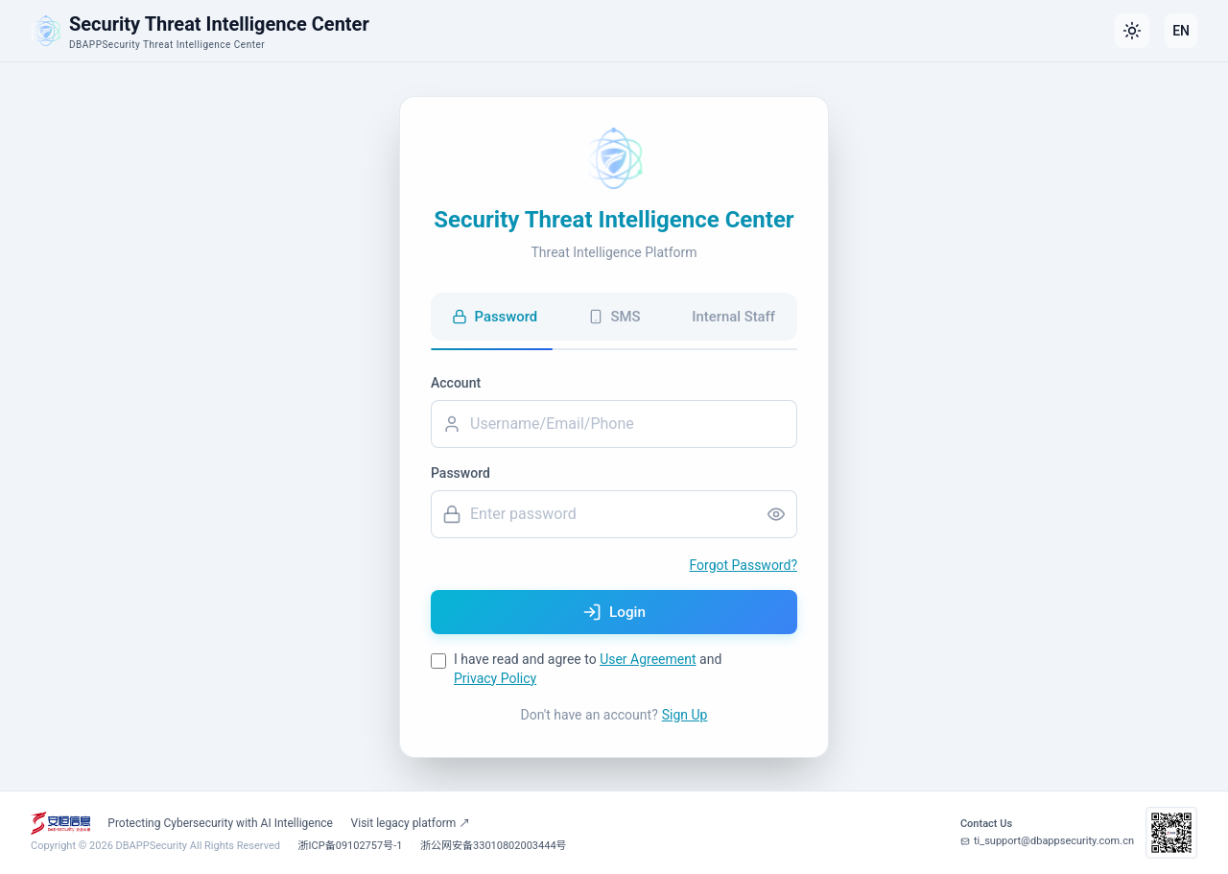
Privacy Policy (495, 680)
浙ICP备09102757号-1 (350, 845)
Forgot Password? (743, 563)
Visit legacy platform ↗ (411, 823)
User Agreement (648, 661)
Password (460, 471)
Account (456, 381)
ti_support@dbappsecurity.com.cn (1047, 841)
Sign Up (685, 716)
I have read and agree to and (587, 670)
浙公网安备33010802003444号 (493, 845)
